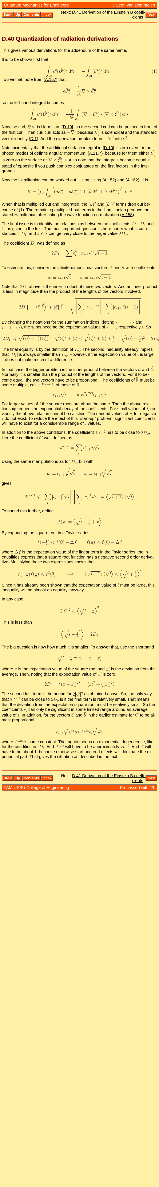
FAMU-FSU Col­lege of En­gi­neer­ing (36, 787)
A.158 (127, 214)
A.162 (132, 180)
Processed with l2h (137, 787)
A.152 (109, 180)
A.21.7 (95, 153)
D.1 (33, 138)
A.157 (50, 79)
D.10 (67, 127)
